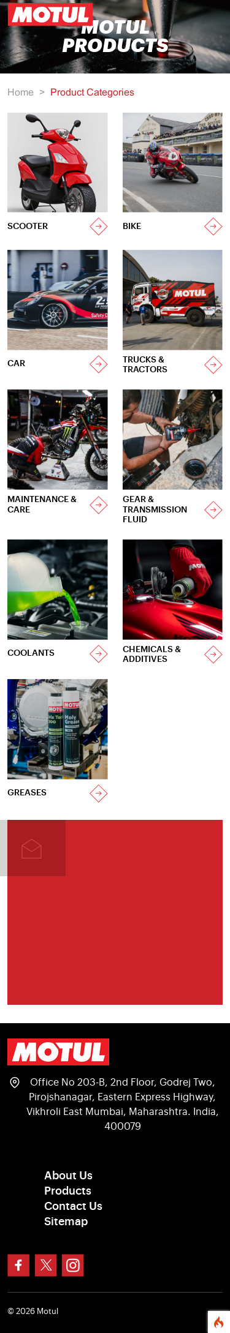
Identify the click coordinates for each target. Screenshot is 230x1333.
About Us (68, 1175)
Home (20, 92)
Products (67, 1190)
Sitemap (66, 1221)
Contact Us (73, 1206)
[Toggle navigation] (205, 14)
